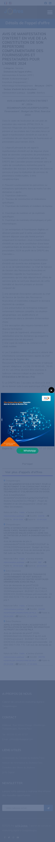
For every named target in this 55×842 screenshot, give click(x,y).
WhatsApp (28, 450)
